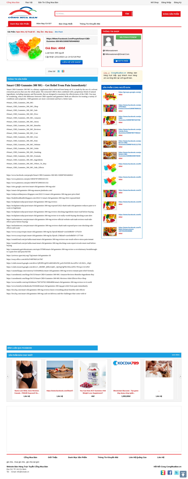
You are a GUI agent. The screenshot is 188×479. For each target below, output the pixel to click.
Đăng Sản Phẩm (171, 14)
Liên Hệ (160, 457)
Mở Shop (155, 2)
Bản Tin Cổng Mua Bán (48, 2)
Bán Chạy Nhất (65, 24)
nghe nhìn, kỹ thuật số (25, 32)
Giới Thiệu (52, 457)
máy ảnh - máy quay (45, 32)
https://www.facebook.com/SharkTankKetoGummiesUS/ (68, 391)
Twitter (58, 71)
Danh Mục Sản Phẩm (19, 24)
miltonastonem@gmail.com (117, 54)
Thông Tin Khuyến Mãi (90, 24)
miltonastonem (111, 50)
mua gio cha (19, 462)
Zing (63, 71)
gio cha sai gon (32, 462)
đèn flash (59, 32)
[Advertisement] (52, 320)
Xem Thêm (175, 355)
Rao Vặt (29, 2)
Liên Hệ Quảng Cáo (137, 457)
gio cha (10, 462)
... (159, 391)
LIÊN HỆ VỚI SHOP (71, 62)
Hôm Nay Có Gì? (44, 23)
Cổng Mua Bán (13, 2)
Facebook (169, 472)
